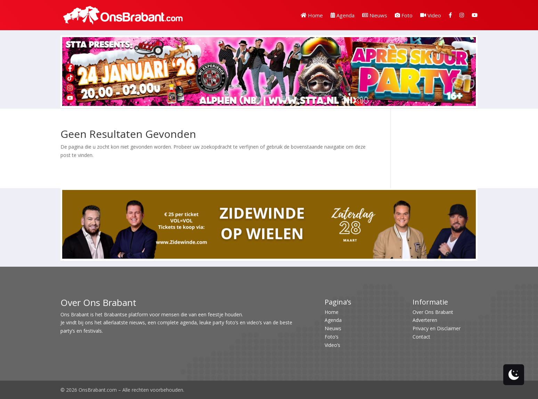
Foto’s (332, 336)
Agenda (342, 15)
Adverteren (425, 320)
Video (430, 15)
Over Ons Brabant (433, 312)
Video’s (332, 345)
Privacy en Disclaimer (436, 328)
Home (312, 15)
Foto (404, 15)
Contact (421, 336)
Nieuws (374, 15)
